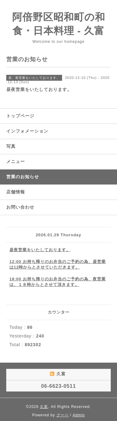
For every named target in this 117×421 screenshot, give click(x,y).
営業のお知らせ (22, 176)
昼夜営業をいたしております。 (40, 249)
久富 (44, 407)
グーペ (62, 415)
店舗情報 (15, 191)
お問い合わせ (20, 207)
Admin (79, 415)
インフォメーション (27, 131)
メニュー (15, 161)
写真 (11, 146)
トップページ (20, 115)
